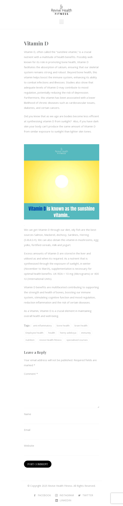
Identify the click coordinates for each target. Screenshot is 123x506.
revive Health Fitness (50, 339)
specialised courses (77, 339)
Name (27, 414)
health (51, 332)
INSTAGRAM (66, 495)
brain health (81, 325)
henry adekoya (68, 332)
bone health (63, 325)
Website (29, 445)
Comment (31, 373)
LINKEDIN (65, 500)
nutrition (30, 339)
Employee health (34, 332)
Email (27, 430)
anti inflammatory (42, 325)
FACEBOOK (44, 495)
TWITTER (87, 495)
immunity (86, 332)
